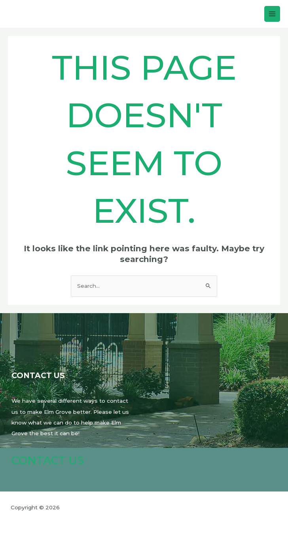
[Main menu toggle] (272, 14)
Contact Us (47, 460)
